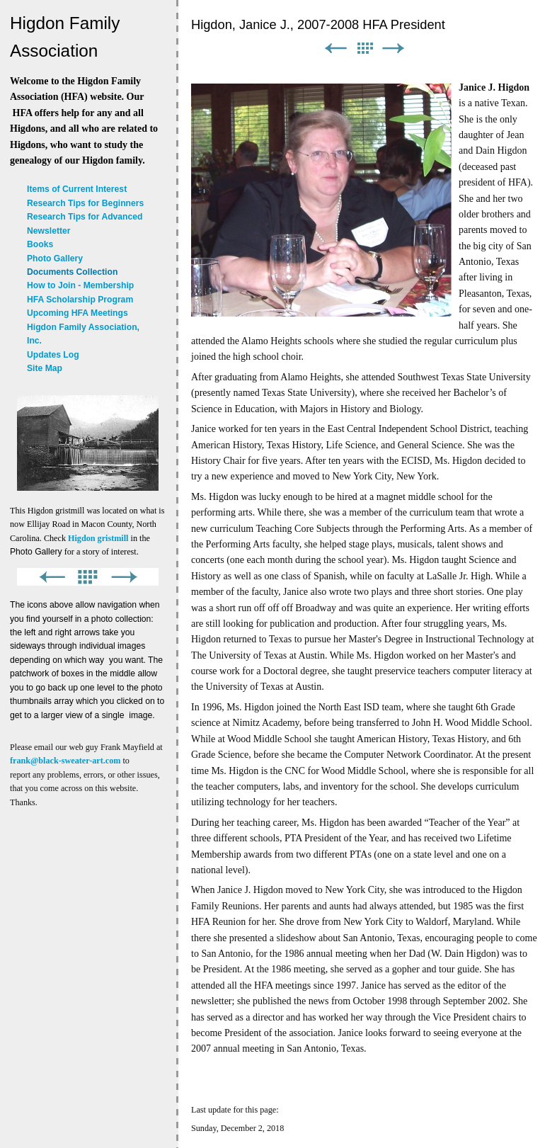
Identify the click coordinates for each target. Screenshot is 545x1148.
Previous (335, 48)
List (364, 48)
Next (394, 48)
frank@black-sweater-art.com (65, 761)
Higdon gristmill (98, 538)
